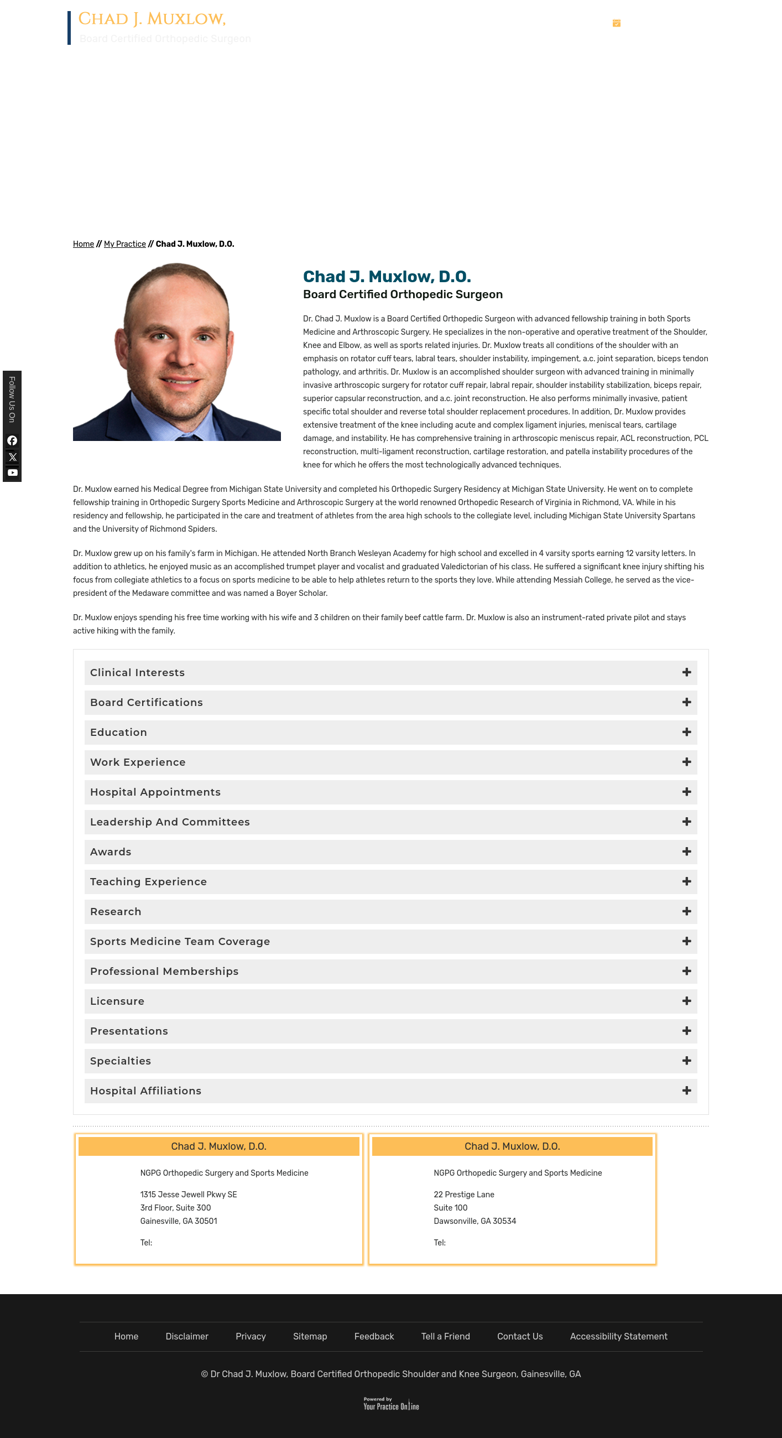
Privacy (251, 1336)
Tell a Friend (445, 1336)
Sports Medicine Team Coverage (180, 942)
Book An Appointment (670, 22)
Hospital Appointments (155, 792)
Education (119, 732)
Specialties (121, 1061)
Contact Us (689, 48)
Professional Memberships (164, 971)
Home (406, 48)
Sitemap (310, 1336)
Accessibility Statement (619, 1336)
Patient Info (582, 48)
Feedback (374, 1336)
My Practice (456, 48)
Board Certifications (147, 703)
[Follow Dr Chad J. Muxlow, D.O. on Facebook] (12, 441)
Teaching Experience (148, 882)
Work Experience (138, 762)
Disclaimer (186, 1336)
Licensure (117, 1001)
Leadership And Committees (170, 822)
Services (520, 48)
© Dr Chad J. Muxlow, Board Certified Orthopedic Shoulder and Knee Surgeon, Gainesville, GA (391, 1374)
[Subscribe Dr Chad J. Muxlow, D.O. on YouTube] (12, 473)
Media (639, 48)
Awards (111, 852)
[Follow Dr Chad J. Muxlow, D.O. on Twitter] (12, 457)
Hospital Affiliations (146, 1091)
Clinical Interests (137, 673)
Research (116, 912)
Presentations (129, 1031)
